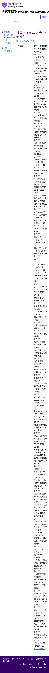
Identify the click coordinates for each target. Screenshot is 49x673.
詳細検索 (7, 43)
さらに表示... (39, 648)
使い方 (4, 48)
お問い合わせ (7, 50)
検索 (44, 17)
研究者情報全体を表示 (25, 41)
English (15, 21)
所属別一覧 (8, 34)
